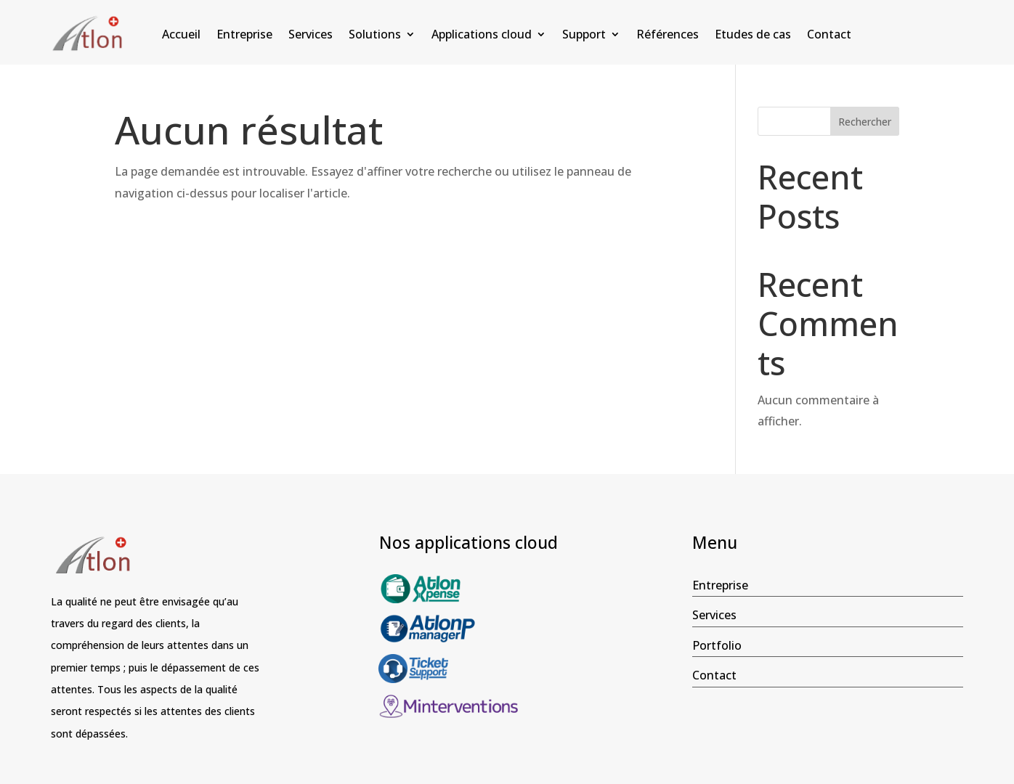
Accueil (181, 35)
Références (667, 35)
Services (310, 35)
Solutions (375, 35)
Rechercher (864, 121)
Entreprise (244, 35)
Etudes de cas (753, 35)
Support (584, 35)
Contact (829, 35)
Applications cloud (481, 35)
